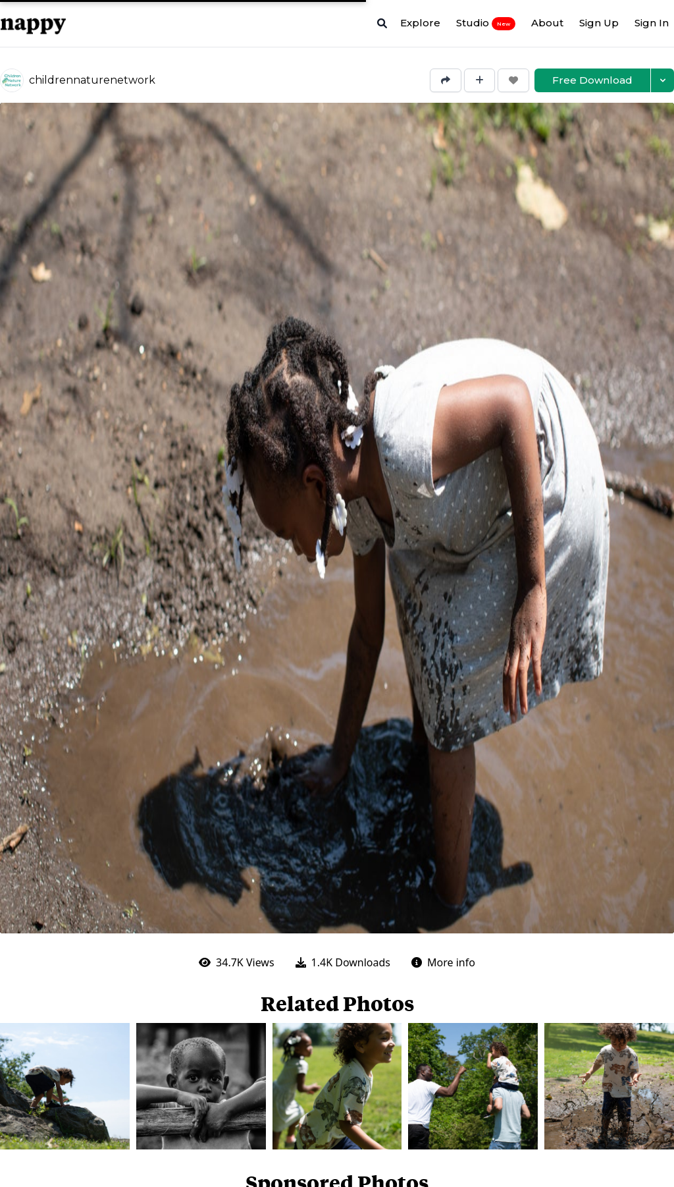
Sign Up (599, 22)
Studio (485, 23)
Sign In (652, 22)
